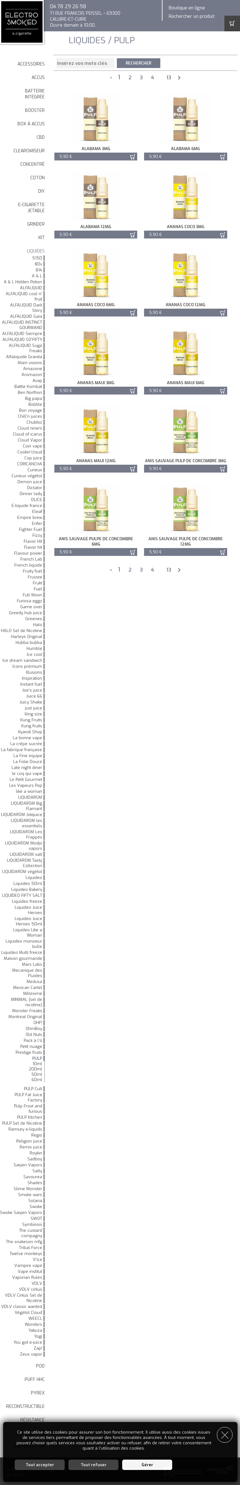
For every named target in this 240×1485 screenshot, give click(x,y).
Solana (35, 1200)
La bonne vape (27, 737)
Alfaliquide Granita (24, 356)
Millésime (32, 993)
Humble (34, 648)
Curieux (35, 470)
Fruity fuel (32, 571)
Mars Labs (32, 964)
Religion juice (29, 1141)
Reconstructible (25, 1406)
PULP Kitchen (29, 1117)
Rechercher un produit (192, 16)
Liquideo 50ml (27, 883)
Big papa (33, 398)
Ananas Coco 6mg (95, 304)
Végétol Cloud (28, 1312)
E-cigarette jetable (31, 208)
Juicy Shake (31, 702)
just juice (33, 708)
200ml (35, 1069)
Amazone (32, 368)
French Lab (31, 559)
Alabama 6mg (183, 148)
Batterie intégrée (35, 94)
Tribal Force (30, 1247)
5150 (37, 258)
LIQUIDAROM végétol (22, 871)
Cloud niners (30, 428)
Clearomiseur (29, 151)
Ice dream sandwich (22, 660)
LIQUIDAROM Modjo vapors (23, 845)
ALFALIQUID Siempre (22, 333)
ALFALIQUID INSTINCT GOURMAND (22, 325)
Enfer (37, 523)
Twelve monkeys (26, 1253)
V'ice (37, 1259)
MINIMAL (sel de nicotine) (26, 1002)
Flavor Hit (33, 541)
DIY (41, 191)
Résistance (32, 1420)
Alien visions (30, 362)
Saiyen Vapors (28, 1165)
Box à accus (31, 124)
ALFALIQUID (31, 287)
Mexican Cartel (27, 987)
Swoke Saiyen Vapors (21, 1212)
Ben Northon (30, 392)
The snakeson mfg (24, 1241)
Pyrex (38, 1393)
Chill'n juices (30, 416)
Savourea (32, 1176)
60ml (37, 1079)
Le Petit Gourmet (26, 779)
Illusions (34, 672)
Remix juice (31, 1147)
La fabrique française (21, 749)
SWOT (36, 1218)
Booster (35, 110)
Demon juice (30, 481)
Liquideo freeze (27, 901)
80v (38, 264)
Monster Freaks (27, 1010)
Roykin (36, 1153)
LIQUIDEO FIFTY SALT (22, 895)
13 (168, 77)
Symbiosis (32, 1224)
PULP (37, 1058)
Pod (40, 1366)
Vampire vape (28, 1265)
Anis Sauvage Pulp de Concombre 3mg (183, 460)
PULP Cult (33, 1088)
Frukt (37, 583)
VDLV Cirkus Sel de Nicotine (23, 1298)
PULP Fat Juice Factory (28, 1097)
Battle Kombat (28, 386)
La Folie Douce (27, 761)
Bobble (35, 404)
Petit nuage (31, 1046)
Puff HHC (35, 1380)
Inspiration (32, 678)
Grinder (36, 224)
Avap (37, 380)
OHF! (37, 1022)
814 (39, 270)
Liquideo (34, 877)
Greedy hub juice (25, 612)
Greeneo (33, 618)
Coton (37, 178)
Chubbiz (34, 422)
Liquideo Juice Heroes (28, 910)
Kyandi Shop (30, 732)
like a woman (29, 791)
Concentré (32, 164)
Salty (37, 1171)
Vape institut (30, 1271)
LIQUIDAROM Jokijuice (21, 814)
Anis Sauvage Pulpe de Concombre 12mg (183, 541)
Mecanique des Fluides (27, 973)
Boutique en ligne (187, 8)
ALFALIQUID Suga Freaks (25, 348)
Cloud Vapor (30, 440)
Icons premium (27, 666)
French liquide (28, 565)
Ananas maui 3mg (95, 382)
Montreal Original (25, 1016)
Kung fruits (31, 726)
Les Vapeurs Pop (25, 785)
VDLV (37, 1283)
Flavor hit (33, 547)
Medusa (34, 981)
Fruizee (35, 577)
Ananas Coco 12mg (183, 304)
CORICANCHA (29, 464)
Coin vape (32, 446)
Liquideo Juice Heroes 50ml (28, 921)
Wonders (33, 1324)
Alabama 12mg (95, 226)
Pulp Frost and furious (28, 1108)
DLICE (36, 499)
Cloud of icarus (27, 434)
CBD (41, 137)
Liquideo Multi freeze (21, 952)
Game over (31, 606)
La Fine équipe (27, 755)
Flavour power (28, 553)
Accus (38, 78)
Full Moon (32, 595)
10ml (37, 1063)
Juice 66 (34, 696)
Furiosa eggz (29, 601)
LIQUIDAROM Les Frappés (26, 834)
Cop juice (33, 458)
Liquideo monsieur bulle (24, 944)
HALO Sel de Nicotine (21, 630)
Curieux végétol (27, 475)
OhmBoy (34, 1028)
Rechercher (139, 63)
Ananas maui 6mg (183, 382)
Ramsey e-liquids (25, 1129)
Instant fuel (31, 684)
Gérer (147, 1464)
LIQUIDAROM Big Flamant (26, 806)
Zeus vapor (31, 1354)
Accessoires (31, 64)
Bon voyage (30, 410)
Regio (36, 1135)
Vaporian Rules (27, 1277)
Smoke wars (30, 1194)
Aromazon (32, 374)
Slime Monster (28, 1188)
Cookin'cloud (30, 452)
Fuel (38, 589)
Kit (41, 238)
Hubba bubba (29, 642)
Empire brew (29, 517)
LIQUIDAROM (30, 797)
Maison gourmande (23, 958)
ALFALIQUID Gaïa (26, 316)
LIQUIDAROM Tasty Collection (24, 863)
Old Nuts (34, 1034)
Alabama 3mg (95, 148)
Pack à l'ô (33, 1040)
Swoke (36, 1206)
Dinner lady (31, 493)
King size (33, 714)
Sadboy (35, 1159)
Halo (37, 624)
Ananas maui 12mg (95, 460)
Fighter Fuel (30, 529)
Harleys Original (26, 636)
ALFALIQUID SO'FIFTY (22, 339)
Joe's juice (32, 690)
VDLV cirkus (30, 1289)
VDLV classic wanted (21, 1306)
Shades (35, 1182)
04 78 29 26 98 (68, 6)
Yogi (38, 1336)
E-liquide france (27, 505)
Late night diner (27, 767)
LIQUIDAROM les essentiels (26, 823)
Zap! (38, 1348)
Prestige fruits (29, 1052)
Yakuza (35, 1330)
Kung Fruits (31, 720)
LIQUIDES (36, 251)
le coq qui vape (27, 773)
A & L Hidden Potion (23, 282)
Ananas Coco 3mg (183, 226)
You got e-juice (27, 1342)
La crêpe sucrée (26, 743)
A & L (37, 276)
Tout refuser (94, 1464)
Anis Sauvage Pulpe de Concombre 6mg (95, 541)
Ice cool (34, 654)
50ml (36, 1074)
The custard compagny (30, 1233)
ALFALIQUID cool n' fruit (24, 296)
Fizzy (37, 535)
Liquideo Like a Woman (27, 932)
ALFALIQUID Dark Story (26, 307)
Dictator (34, 487)
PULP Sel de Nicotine (22, 1123)
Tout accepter (40, 1464)
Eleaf (37, 511)
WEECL (35, 1318)
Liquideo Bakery (26, 889)
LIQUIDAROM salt (26, 854)
